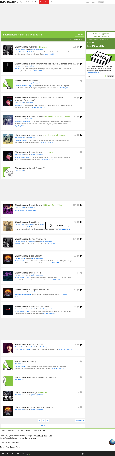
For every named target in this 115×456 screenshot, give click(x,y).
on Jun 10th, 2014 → (55, 280)
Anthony (40, 436)
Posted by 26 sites (20, 137)
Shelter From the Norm (22, 261)
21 (78, 152)
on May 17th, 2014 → (49, 314)
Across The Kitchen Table (22, 52)
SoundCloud (30, 66)
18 (75, 117)
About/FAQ (91, 39)
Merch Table (55, 2)
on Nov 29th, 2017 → (64, 88)
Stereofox (18, 69)
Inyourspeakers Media (22, 227)
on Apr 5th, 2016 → (48, 159)
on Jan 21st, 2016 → (32, 210)
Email (88, 76)
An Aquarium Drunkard (22, 157)
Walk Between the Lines (22, 295)
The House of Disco (21, 140)
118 (74, 205)
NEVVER (17, 244)
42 (75, 290)
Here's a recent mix (93, 73)
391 (74, 47)
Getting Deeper (19, 210)
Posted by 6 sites (20, 49)
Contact (99, 39)
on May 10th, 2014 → (65, 349)
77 (75, 307)
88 (75, 256)
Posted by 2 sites (20, 207)
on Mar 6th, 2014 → (58, 368)
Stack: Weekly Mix (39, 431)
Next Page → (80, 420)
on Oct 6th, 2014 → (52, 244)
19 (78, 392)
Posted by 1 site (19, 66)
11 (75, 98)
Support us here (30, 438)
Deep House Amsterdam (22, 122)
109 (74, 64)
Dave (50, 436)
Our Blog (19, 431)
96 (75, 344)
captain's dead (19, 366)
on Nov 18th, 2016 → (38, 107)
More (43, 426)
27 (75, 222)
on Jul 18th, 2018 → (37, 71)
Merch (105, 39)
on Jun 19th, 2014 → (54, 263)
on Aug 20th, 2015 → (65, 229)
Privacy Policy (15, 447)
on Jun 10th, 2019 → (49, 54)
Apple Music (39, 49)
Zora (16, 442)
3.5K (74, 135)
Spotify (33, 49)
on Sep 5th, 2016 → (47, 142)
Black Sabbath (21, 46)
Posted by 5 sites (20, 258)
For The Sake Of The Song (23, 86)
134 (74, 239)
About (3, 431)
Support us (44, 2)
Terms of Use (4, 447)
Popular (34, 2)
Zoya (45, 436)
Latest (27, 2)
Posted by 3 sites (20, 292)
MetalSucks (18, 105)
